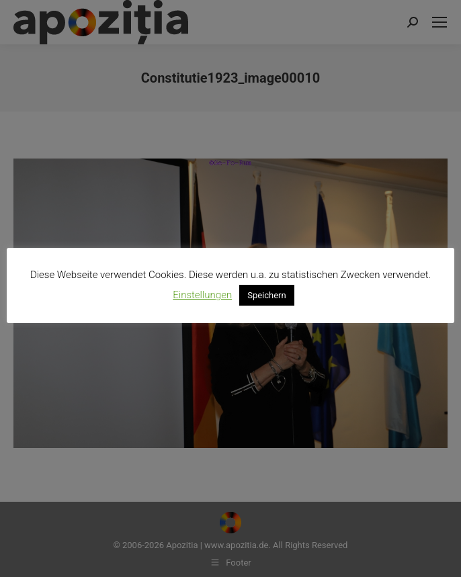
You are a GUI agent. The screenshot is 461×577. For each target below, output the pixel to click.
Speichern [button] (266, 295)
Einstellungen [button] (202, 295)
